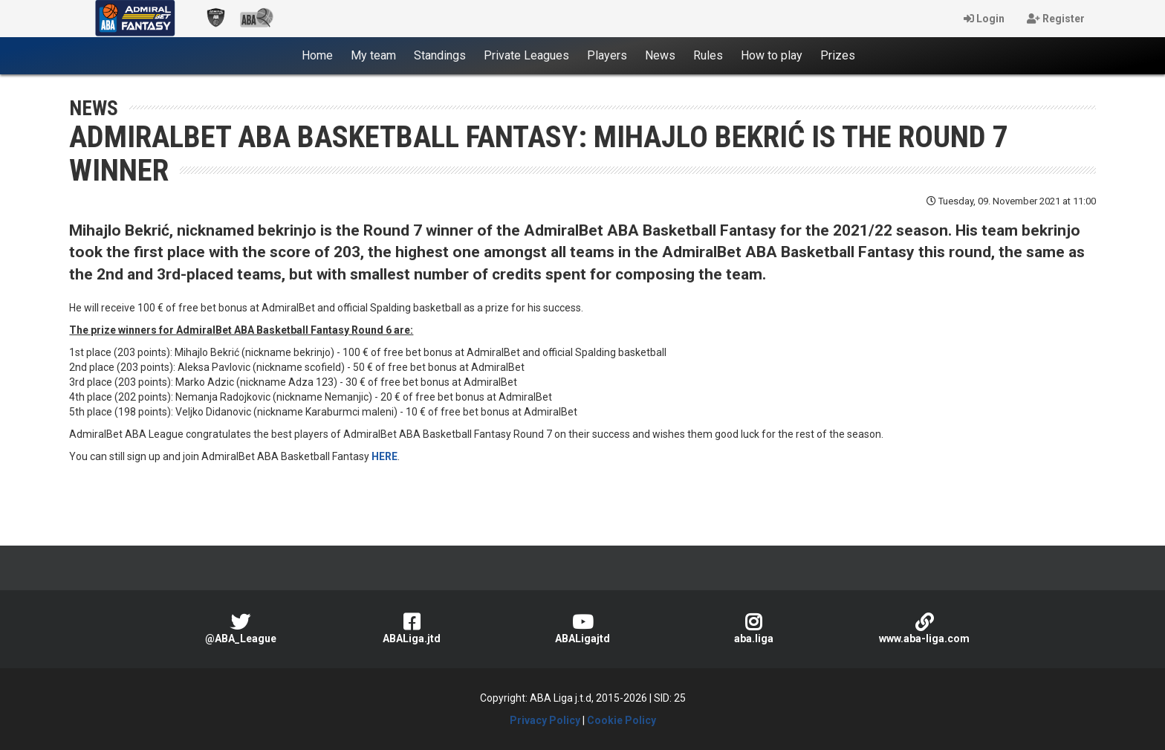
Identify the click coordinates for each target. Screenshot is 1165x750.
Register (1056, 19)
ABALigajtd (582, 628)
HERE (384, 456)
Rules (708, 55)
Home (322, 55)
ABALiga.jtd (411, 628)
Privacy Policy (545, 720)
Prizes (837, 55)
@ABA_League (240, 628)
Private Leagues (526, 55)
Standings (440, 55)
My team (373, 55)
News (660, 55)
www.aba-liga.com (924, 628)
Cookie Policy (621, 720)
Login (984, 19)
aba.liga (753, 628)
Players (607, 55)
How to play (771, 55)
